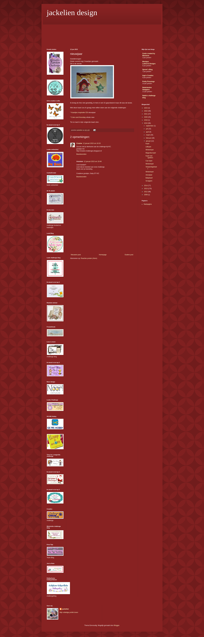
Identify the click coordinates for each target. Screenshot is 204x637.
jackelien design (72, 12)
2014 (146, 185)
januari (148, 141)
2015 (146, 123)
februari (149, 138)
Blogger (116, 625)
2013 (146, 188)
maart (148, 135)
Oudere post (129, 255)
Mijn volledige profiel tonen (69, 612)
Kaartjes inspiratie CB (79, 112)
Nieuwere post (76, 255)
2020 (146, 117)
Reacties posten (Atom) (89, 258)
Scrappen (149, 181)
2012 (146, 192)
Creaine (79, 143)
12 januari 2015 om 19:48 (92, 161)
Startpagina (148, 204)
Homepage (103, 255)
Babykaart (149, 178)
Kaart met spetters (149, 157)
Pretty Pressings (148, 81)
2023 (146, 108)
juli (147, 129)
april (147, 132)
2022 (146, 111)
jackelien (65, 609)
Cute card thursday (78, 117)
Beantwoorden (81, 154)
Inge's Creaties (147, 75)
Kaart (147, 144)
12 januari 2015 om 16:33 (92, 143)
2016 (146, 120)
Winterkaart (150, 150)
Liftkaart (148, 147)
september (150, 126)
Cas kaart (149, 161)
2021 (146, 114)
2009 (146, 195)
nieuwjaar (149, 175)
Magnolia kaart (151, 153)
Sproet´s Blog (147, 69)
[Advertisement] (102, 234)
